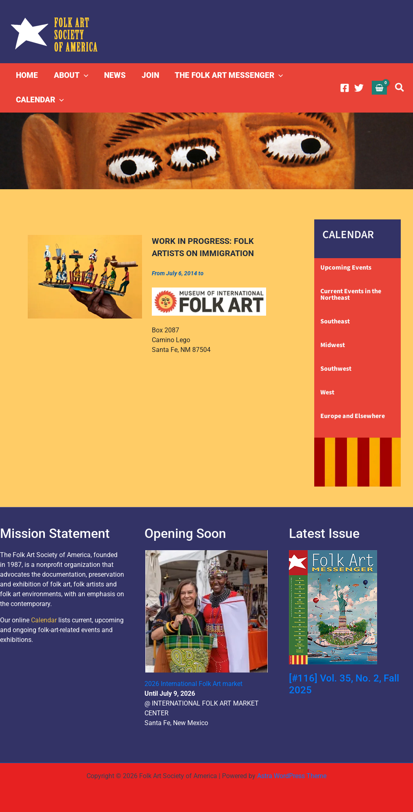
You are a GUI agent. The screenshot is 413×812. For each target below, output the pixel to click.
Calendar (44, 620)
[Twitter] (359, 88)
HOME (27, 75)
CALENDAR (40, 100)
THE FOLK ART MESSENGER (227, 75)
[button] (83, 75)
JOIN (149, 75)
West (327, 392)
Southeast (335, 321)
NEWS (114, 75)
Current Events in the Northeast (350, 294)
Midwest (332, 345)
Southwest (335, 368)
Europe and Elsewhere (352, 416)
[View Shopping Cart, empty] (379, 87)
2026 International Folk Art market (193, 684)
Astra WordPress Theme (291, 776)
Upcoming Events (345, 267)
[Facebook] (344, 88)
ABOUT (70, 75)
